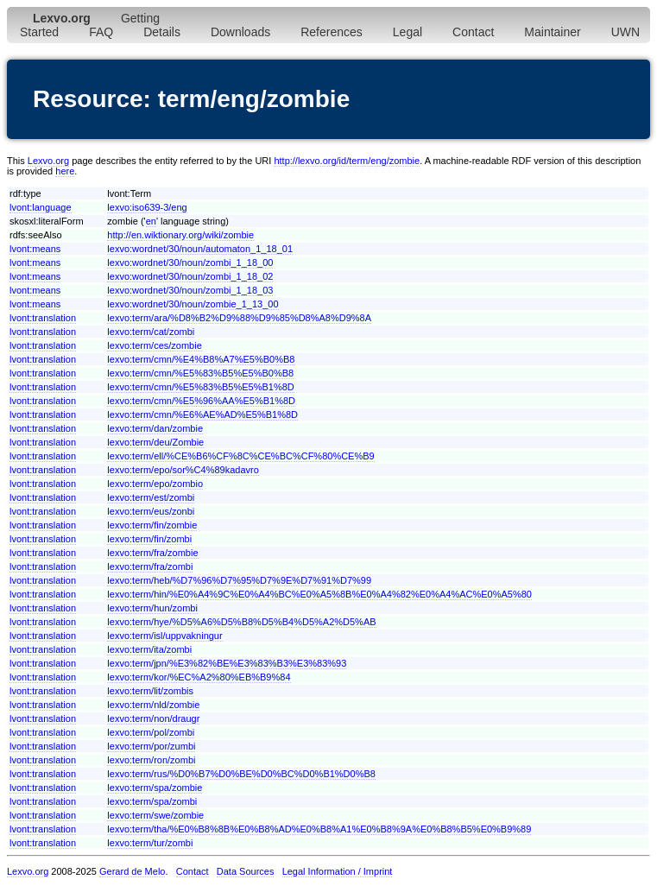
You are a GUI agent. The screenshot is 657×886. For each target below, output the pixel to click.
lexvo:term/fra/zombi (150, 566)
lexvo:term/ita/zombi (149, 649)
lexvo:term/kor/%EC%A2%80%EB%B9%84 (198, 677)
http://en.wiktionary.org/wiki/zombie (180, 235)
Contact (473, 32)
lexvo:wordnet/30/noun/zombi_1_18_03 (190, 290)
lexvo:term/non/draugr (153, 718)
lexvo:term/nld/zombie (153, 704)
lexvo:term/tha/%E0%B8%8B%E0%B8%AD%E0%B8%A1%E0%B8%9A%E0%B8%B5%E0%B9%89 (319, 829)
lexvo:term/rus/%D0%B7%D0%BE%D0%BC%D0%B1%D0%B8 (241, 774)
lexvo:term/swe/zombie (155, 815)
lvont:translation (42, 318)
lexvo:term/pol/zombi (150, 732)
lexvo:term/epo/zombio (155, 483)
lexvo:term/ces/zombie (154, 345)
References (331, 32)
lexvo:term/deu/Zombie (155, 442)
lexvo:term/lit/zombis (150, 691)
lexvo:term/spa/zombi (152, 801)
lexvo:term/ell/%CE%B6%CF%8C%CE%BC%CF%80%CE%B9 (240, 456)
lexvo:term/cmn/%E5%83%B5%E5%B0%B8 (200, 373)
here (64, 171)
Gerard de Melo (132, 871)
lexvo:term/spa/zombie (154, 787)
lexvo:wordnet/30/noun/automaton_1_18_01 (200, 249)
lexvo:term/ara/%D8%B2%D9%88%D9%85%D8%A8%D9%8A (239, 318)
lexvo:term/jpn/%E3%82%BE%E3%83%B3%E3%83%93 (226, 663)
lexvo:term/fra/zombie (152, 552)
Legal (407, 32)
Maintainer (552, 32)
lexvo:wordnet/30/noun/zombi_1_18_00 (190, 262)
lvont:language (40, 207)
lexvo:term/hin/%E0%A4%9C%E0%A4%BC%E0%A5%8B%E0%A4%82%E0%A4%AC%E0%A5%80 (319, 594)
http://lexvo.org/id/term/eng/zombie (347, 160)
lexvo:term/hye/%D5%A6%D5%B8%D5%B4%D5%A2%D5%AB (241, 622)
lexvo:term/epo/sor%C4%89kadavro (182, 470)
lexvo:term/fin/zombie (152, 525)
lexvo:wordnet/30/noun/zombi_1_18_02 (190, 276)
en (151, 221)
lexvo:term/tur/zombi (150, 843)
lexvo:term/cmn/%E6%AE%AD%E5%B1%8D (202, 414)
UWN (625, 32)
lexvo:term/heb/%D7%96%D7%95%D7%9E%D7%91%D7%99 (239, 580)
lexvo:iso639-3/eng (146, 207)
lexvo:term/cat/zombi (150, 331)
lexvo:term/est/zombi (150, 497)
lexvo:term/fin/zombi (149, 539)
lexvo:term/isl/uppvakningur (164, 635)
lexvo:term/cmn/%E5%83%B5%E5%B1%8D (200, 387)
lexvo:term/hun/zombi (152, 608)
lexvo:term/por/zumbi (151, 746)
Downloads (240, 32)
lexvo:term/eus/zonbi (150, 511)
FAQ (101, 32)
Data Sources (246, 871)
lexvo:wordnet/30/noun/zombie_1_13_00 (192, 304)
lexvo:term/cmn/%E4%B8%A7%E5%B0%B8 (200, 359)
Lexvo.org (48, 160)
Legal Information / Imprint (337, 871)
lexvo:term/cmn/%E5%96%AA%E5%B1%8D (201, 401)
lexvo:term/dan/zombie (155, 428)
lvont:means (34, 249)
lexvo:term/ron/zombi (151, 760)
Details (161, 32)
